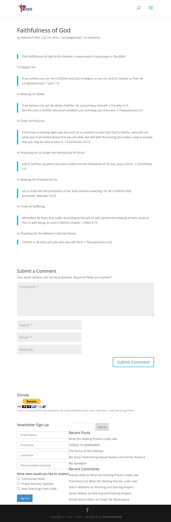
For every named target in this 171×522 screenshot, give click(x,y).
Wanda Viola (77, 475)
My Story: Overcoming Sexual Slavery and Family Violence (107, 457)
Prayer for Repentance (114, 499)
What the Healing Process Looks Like (93, 439)
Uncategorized (71, 37)
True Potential (112, 517)
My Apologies (78, 463)
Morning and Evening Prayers (114, 487)
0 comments (92, 37)
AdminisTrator (30, 37)
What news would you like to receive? (43, 474)
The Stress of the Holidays (86, 451)
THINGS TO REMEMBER (84, 445)
